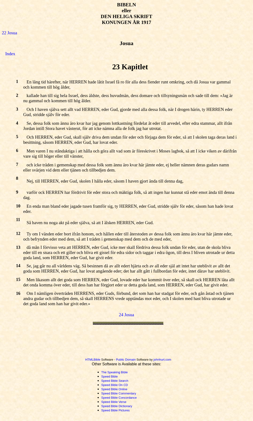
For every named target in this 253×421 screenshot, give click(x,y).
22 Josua (9, 32)
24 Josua (126, 314)
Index (10, 53)
